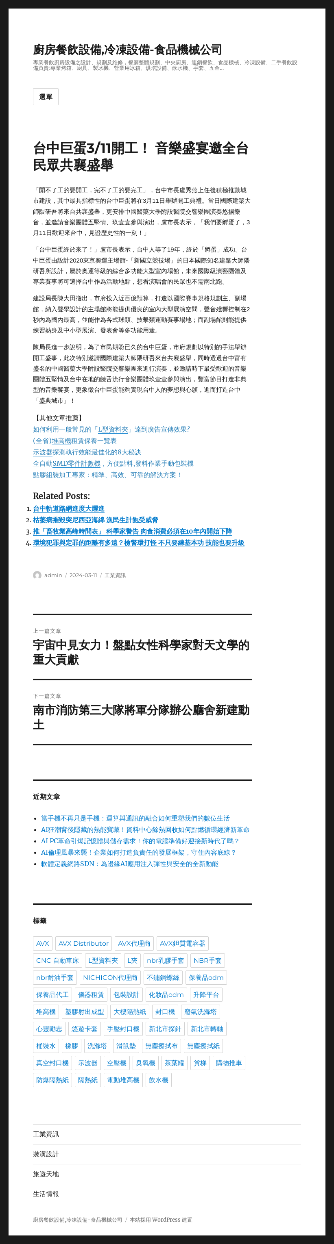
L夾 (132, 960)
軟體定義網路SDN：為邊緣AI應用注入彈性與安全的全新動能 (129, 864)
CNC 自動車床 (57, 960)
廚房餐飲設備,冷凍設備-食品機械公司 (128, 49)
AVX (42, 943)
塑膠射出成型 (84, 1012)
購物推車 (229, 1063)
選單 (46, 97)
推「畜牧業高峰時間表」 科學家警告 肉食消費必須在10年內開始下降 (132, 531)
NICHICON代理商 (110, 977)
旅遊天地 (46, 1174)
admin (53, 575)
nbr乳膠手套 (165, 960)
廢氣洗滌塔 (200, 1012)
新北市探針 (165, 1029)
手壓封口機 (123, 1029)
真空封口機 (52, 1063)
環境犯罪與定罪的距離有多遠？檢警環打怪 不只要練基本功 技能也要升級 (138, 542)
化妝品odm (166, 995)
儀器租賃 (91, 995)
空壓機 (117, 1063)
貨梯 (200, 1063)
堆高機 (46, 1012)
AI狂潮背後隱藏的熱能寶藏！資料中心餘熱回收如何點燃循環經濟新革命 (145, 829)
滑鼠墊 (126, 1046)
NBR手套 (208, 960)
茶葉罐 (174, 1063)
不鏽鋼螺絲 (163, 977)
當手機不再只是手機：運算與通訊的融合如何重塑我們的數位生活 (135, 818)
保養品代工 (52, 995)
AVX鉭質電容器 (182, 943)
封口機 (165, 1012)
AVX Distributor (84, 943)
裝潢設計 (46, 1154)
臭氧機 (145, 1063)
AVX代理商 (134, 943)
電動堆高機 (123, 1080)
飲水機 (158, 1080)
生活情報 (46, 1194)
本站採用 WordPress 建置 (161, 1219)
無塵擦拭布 (161, 1046)
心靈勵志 (49, 1029)
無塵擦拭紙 (203, 1046)
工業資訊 (115, 575)
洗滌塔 (97, 1046)
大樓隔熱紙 (130, 1012)
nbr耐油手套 (55, 977)
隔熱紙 (88, 1080)
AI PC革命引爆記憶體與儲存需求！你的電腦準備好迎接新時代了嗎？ (140, 841)
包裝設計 (127, 995)
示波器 (88, 1063)
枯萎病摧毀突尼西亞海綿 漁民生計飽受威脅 (95, 520)
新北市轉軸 (207, 1029)
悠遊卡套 (85, 1029)
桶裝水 (46, 1046)
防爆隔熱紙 (52, 1080)
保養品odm (206, 977)
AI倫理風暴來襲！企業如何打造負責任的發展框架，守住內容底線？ (139, 852)
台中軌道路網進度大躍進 (69, 508)
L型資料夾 (103, 960)
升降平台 (206, 995)
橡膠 (71, 1046)
